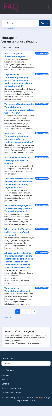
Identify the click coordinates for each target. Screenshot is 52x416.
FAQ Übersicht (8, 370)
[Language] (26, 363)
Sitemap (5, 375)
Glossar (4, 379)
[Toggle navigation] (45, 6)
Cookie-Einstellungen (11, 392)
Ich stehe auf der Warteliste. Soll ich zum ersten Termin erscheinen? (18, 232)
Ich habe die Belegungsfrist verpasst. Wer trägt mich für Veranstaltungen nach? (18, 208)
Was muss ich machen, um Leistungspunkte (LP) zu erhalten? (17, 160)
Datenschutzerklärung (11, 388)
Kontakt (5, 383)
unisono (7, 317)
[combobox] (26, 23)
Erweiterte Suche (8, 28)
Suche (44, 23)
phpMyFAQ (24, 400)
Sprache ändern (8, 358)
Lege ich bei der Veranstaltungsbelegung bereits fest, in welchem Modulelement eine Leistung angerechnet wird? (18, 80)
